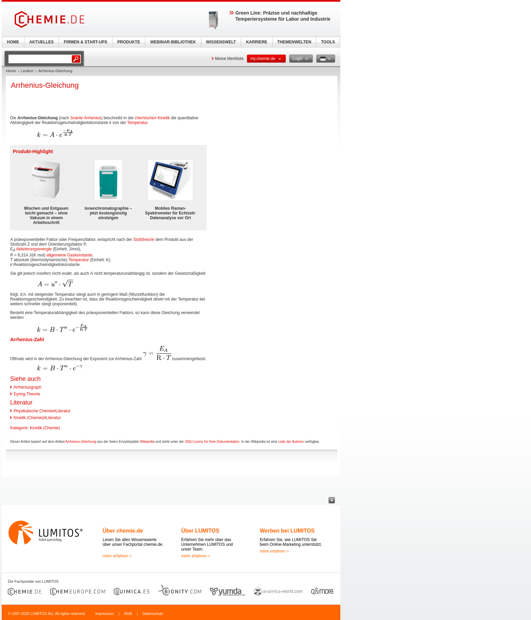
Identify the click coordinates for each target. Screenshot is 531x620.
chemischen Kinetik (152, 118)
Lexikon (27, 71)
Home (11, 71)
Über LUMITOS (200, 531)
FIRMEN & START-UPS (85, 42)
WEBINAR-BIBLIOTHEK (173, 42)
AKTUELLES (41, 42)
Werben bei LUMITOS (287, 531)
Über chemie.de (123, 531)
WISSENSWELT (221, 42)
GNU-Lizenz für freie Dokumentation (212, 441)
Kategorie (18, 428)
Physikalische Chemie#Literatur (42, 411)
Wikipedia (147, 441)
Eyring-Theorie (27, 394)
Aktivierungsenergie (33, 249)
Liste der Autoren (291, 441)
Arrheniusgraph (27, 387)
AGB (128, 614)
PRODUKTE (128, 42)
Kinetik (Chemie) (45, 428)
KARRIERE (257, 42)
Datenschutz (153, 614)
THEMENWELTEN (294, 42)
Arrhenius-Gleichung (80, 441)
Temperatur (137, 122)
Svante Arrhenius (85, 118)
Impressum (104, 614)
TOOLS (328, 42)
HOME (13, 42)
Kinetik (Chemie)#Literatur (37, 417)
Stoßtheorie (143, 239)
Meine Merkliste (229, 58)
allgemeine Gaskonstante (69, 255)
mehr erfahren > (117, 556)
